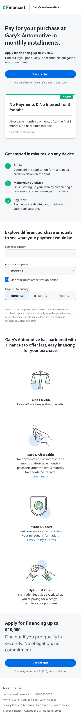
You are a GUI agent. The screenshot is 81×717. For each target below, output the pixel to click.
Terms (51, 540)
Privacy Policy (34, 540)
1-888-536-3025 (42, 694)
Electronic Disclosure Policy (52, 705)
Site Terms (27, 705)
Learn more (40, 476)
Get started (40, 74)
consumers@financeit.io (17, 694)
